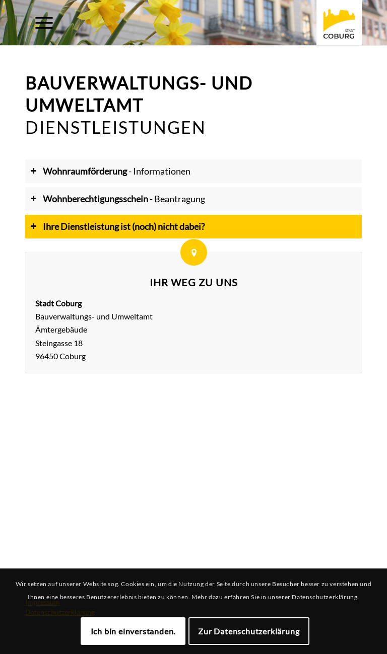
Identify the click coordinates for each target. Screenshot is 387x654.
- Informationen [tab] (110, 171)
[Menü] (39, 22)
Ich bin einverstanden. (133, 631)
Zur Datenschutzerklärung (248, 631)
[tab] (193, 227)
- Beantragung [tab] (117, 199)
